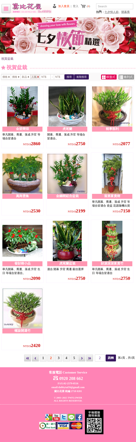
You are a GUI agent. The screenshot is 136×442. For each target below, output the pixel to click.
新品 (25, 76)
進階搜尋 (81, 76)
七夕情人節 (112, 12)
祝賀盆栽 (7, 58)
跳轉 (111, 358)
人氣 (35, 76)
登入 (75, 6)
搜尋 (69, 76)
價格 (6, 76)
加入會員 (63, 6)
